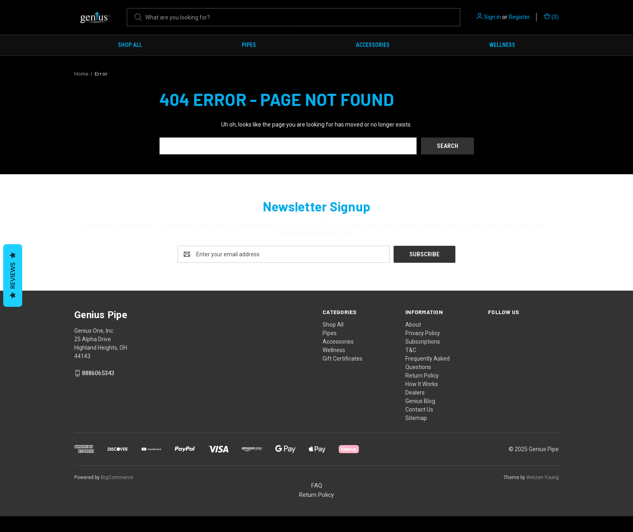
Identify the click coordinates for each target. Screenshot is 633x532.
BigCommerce (117, 477)
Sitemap (416, 417)
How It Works (421, 383)
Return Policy (422, 375)
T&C (410, 349)
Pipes (249, 45)
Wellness (502, 45)
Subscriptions (422, 341)
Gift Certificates (343, 358)
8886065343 (98, 373)
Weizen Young (542, 477)
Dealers (415, 392)
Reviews (12, 275)
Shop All (130, 45)
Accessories (373, 45)
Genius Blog (420, 400)
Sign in (492, 17)
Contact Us (419, 409)
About (413, 324)
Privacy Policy (422, 332)
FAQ (316, 485)
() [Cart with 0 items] (551, 16)
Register (519, 17)
